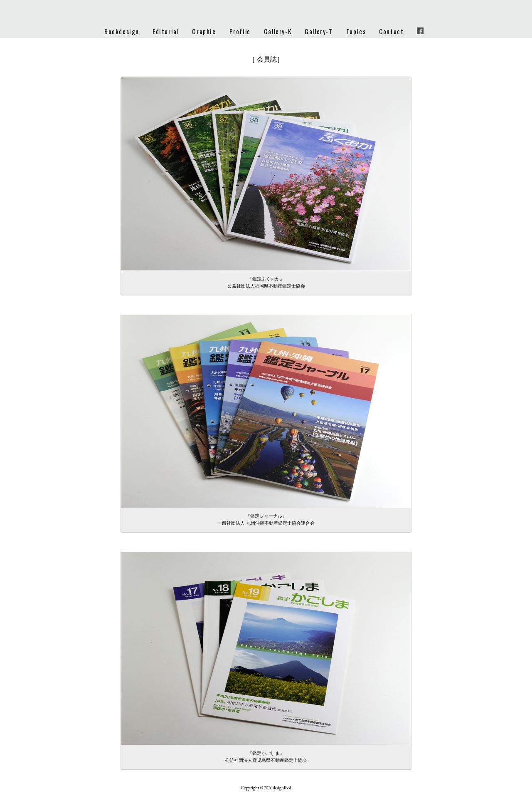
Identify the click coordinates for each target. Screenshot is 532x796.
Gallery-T (318, 31)
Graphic (204, 31)
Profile (240, 31)
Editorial (166, 31)
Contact (391, 31)
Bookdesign (121, 31)
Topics (356, 31)
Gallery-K (277, 31)
